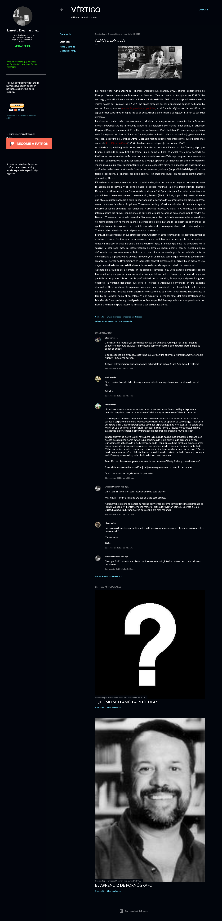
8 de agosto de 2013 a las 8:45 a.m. (119, 569)
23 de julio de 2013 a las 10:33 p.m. (119, 478)
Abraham (109, 404)
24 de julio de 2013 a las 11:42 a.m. (119, 514)
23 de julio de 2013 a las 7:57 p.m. (119, 396)
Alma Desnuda (67, 46)
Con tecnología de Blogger (133, 911)
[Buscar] (203, 9)
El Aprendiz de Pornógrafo (123, 885)
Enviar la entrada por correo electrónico (124, 317)
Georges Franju (68, 50)
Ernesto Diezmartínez (114, 487)
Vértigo (86, 10)
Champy (108, 523)
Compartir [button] (65, 34)
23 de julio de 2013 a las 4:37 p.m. (119, 368)
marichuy (109, 377)
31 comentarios (114, 707)
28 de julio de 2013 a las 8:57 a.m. (119, 548)
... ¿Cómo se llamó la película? (126, 701)
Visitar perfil (23, 46)
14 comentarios (114, 891)
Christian (109, 338)
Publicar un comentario (108, 576)
